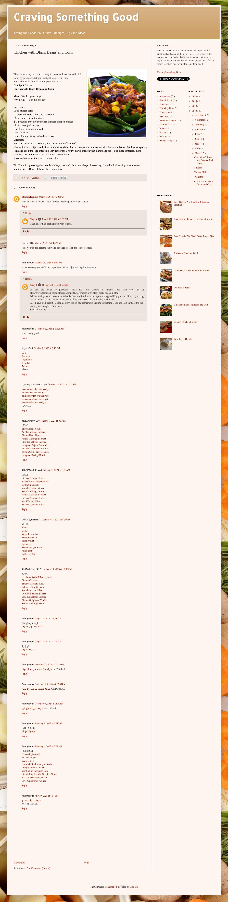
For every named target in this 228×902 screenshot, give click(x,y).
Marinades (165, 124)
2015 (194, 96)
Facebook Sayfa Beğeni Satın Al (37, 577)
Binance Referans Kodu (33, 478)
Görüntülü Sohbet (30, 485)
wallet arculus (28, 554)
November (200, 120)
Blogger (133, 887)
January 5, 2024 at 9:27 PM (53, 421)
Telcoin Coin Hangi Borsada (35, 452)
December (200, 115)
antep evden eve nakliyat (33, 392)
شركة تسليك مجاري (32, 800)
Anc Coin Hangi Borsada (33, 432)
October (199, 124)
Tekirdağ (26, 363)
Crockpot (165, 112)
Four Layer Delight (183, 339)
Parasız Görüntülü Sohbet (34, 438)
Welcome (198, 177)
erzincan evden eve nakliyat (35, 399)
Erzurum (26, 356)
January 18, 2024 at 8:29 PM (56, 519)
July (197, 134)
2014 (194, 101)
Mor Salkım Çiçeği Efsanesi (35, 771)
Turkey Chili (200, 172)
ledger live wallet (30, 534)
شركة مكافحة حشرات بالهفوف (37, 669)
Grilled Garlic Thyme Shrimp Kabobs (192, 270)
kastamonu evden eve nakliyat (36, 389)
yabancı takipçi (29, 757)
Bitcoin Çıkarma (29, 580)
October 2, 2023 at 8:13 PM (47, 348)
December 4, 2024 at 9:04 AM (49, 703)
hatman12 (112, 887)
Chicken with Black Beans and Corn (203, 183)
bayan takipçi (28, 761)
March (198, 153)
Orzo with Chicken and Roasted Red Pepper (203, 160)
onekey (25, 531)
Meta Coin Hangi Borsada (34, 597)
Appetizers (165, 96)
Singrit (33, 219)
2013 (194, 106)
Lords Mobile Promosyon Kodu (37, 764)
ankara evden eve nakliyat (34, 402)
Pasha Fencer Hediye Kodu (34, 777)
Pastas (163, 128)
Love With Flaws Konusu (34, 781)
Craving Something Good (76, 16)
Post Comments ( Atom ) (38, 868)
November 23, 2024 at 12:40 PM (50, 684)
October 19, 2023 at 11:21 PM (62, 384)
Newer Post (19, 862)
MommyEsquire (30, 197)
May (197, 144)
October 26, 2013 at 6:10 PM (48, 262)
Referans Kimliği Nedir (33, 587)
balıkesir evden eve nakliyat (35, 396)
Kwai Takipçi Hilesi (31, 501)
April (197, 148)
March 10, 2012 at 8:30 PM (55, 219)
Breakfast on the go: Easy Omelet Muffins (194, 219)
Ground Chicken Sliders (185, 322)
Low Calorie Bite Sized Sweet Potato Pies (194, 236)
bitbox (25, 527)
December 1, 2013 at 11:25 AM (49, 328)
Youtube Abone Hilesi (32, 590)
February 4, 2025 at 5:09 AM (48, 746)
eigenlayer (26, 544)
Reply (24, 206)
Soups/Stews (166, 140)
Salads (163, 132)
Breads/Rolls (166, 100)
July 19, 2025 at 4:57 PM (46, 796)
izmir (24, 353)
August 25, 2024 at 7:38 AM (48, 641)
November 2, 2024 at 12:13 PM (50, 664)
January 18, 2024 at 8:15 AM (56, 470)
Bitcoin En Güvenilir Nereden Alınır (39, 774)
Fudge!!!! (198, 167)
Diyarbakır (27, 359)
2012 (194, 111)
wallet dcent (27, 551)
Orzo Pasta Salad (182, 287)
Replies (28, 213)
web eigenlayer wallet (32, 547)
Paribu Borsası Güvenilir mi (35, 481)
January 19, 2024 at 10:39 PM (57, 569)
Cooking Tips (166, 108)
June (197, 139)
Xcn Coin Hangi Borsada (33, 491)
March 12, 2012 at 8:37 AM (48, 243)
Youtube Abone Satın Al (33, 488)
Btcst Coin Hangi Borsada (34, 442)
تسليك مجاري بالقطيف (33, 626)
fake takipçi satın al (31, 754)
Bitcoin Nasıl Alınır (31, 435)
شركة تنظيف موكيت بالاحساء (36, 689)
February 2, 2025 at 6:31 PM (48, 723)
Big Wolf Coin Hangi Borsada (36, 448)
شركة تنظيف (28, 649)
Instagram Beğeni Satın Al (34, 445)
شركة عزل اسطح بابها (33, 708)
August (198, 129)
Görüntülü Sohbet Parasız (34, 593)
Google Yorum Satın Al (33, 767)
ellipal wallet (28, 541)
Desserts (164, 116)
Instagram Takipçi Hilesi (33, 455)
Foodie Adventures (169, 120)
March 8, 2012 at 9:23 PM (51, 197)
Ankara (25, 366)
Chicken (164, 104)
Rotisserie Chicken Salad (186, 253)
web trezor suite (29, 537)
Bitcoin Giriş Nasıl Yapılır (34, 600)
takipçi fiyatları (29, 731)
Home (86, 862)
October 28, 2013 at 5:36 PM (55, 285)
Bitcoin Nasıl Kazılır (31, 429)
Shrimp (164, 136)
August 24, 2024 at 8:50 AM (48, 618)
